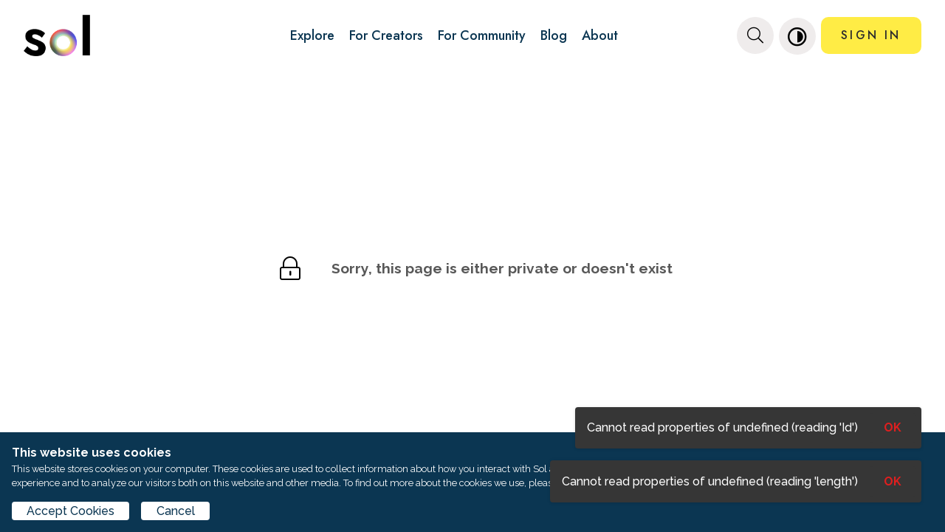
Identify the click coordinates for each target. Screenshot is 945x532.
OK (892, 481)
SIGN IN (871, 35)
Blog (553, 35)
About (600, 35)
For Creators (386, 35)
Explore (312, 35)
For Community (482, 35)
